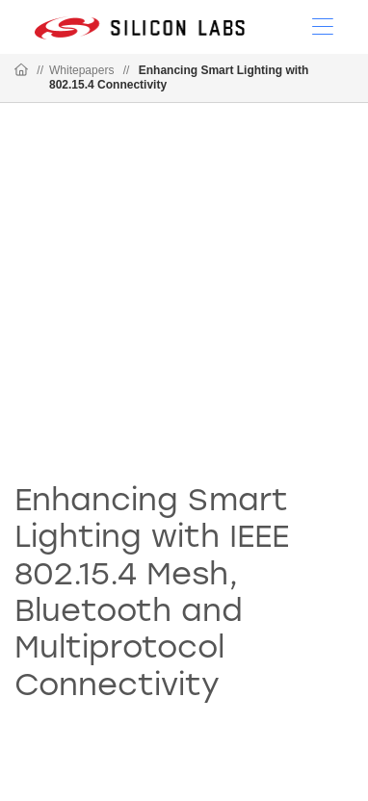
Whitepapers (81, 70)
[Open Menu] (322, 25)
